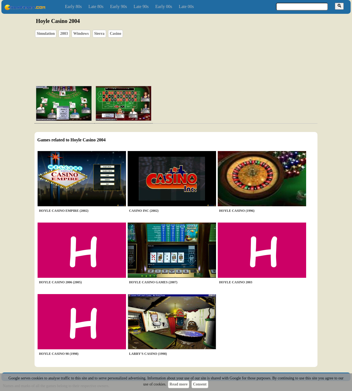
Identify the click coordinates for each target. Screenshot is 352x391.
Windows (81, 33)
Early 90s (118, 6)
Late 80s (96, 6)
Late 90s (141, 6)
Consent (200, 384)
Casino (115, 33)
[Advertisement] (191, 55)
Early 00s (163, 6)
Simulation (46, 33)
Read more (179, 384)
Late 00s (186, 6)
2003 (64, 33)
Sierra (99, 33)
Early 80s (73, 6)
